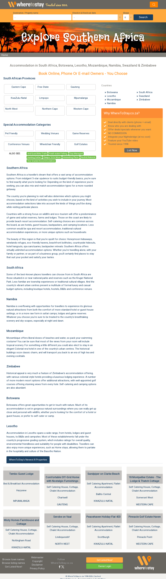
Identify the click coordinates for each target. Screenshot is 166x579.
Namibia (111, 103)
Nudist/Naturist (88, 157)
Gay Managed (76, 153)
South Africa (145, 92)
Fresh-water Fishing (58, 153)
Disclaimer (37, 564)
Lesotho (111, 96)
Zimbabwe (144, 99)
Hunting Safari (34, 157)
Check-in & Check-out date (84, 13)
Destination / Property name (25, 13)
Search (143, 17)
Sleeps (126, 13)
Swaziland (144, 96)
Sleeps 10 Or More (52, 157)
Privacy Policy (37, 568)
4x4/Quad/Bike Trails (37, 153)
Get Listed (13, 566)
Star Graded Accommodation (41, 161)
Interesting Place (71, 157)
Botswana (112, 92)
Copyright (37, 561)
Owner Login (104, 566)
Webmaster (37, 557)
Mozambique (114, 99)
